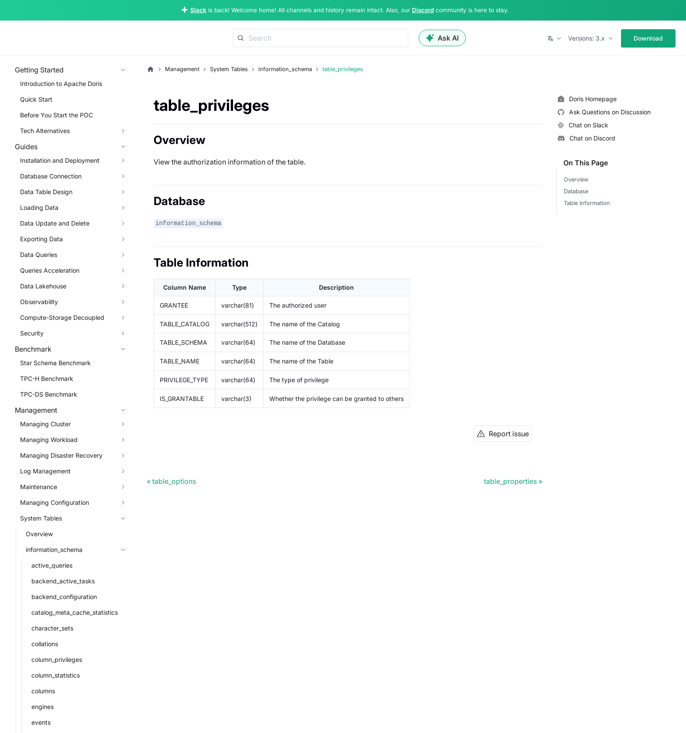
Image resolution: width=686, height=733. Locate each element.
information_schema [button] (54, 549)
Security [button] (32, 333)
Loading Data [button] (39, 207)
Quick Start (36, 99)
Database (576, 191)
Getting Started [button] (39, 69)
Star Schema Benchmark (55, 362)
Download (648, 38)
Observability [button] (39, 301)
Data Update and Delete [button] (54, 223)
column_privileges (56, 659)
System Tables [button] (41, 518)
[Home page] (150, 69)
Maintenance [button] (38, 486)
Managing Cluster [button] (45, 424)
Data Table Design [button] (46, 191)
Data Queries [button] (38, 254)
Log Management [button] (45, 471)
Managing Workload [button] (49, 439)
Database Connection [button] (51, 176)
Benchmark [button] (33, 349)
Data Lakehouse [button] (43, 286)
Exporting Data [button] (41, 239)
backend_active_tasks (63, 581)
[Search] (320, 38)
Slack (198, 10)
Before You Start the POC (56, 115)
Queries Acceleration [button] (49, 270)
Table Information (587, 203)
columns (43, 691)
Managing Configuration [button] (54, 502)
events (41, 722)
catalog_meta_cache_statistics (74, 612)
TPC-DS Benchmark (48, 394)
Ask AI (442, 38)
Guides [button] (26, 146)
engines (42, 706)
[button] (555, 38)
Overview (39, 534)
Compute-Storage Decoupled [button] (62, 317)
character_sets (52, 628)
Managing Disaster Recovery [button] (61, 455)
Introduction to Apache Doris (61, 83)
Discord (423, 10)
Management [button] (36, 410)
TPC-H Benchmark (46, 378)
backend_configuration (64, 596)
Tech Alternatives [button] (45, 130)
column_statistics (55, 675)
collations (44, 643)
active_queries (51, 565)
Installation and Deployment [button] (59, 160)
